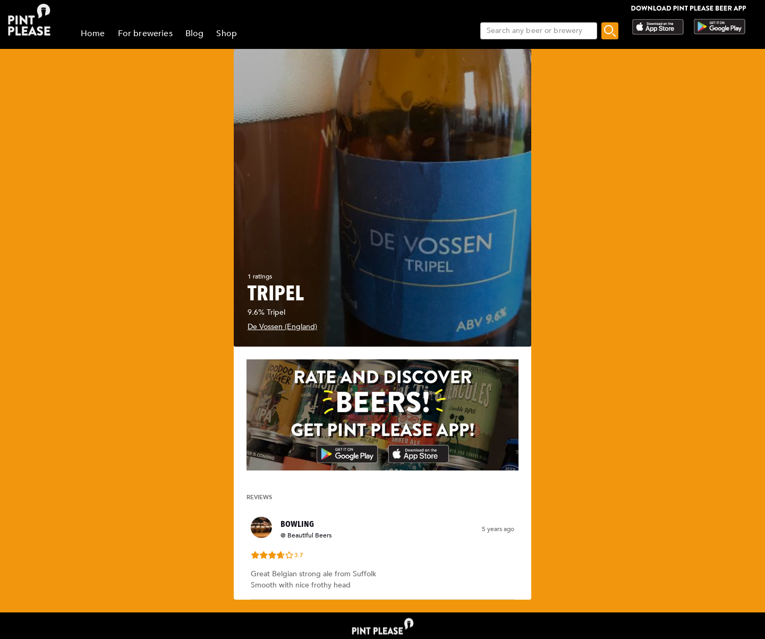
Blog (194, 33)
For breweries (145, 33)
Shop (226, 33)
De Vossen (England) (282, 327)
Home (93, 33)
